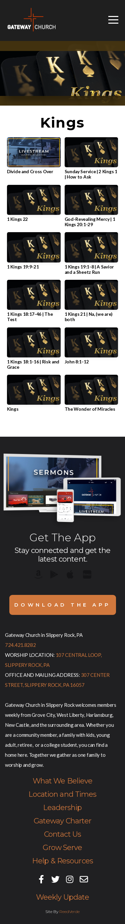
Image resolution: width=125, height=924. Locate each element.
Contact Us (62, 834)
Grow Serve (62, 847)
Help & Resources (62, 860)
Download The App (62, 605)
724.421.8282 (20, 645)
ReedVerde (69, 911)
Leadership (62, 807)
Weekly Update (62, 897)
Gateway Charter (63, 820)
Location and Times (62, 794)
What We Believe (63, 780)
